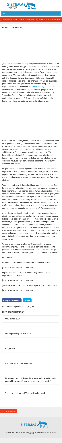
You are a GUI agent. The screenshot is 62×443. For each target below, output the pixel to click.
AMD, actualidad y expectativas (18, 363)
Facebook (21, 20)
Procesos (40, 20)
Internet (28, 20)
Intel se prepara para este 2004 (18, 333)
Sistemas (22, 5)
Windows (34, 20)
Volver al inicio (8, 411)
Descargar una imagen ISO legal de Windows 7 (25, 393)
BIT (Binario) (10, 348)
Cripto (4, 20)
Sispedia (46, 20)
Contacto (52, 432)
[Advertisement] (18, 45)
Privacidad (31, 433)
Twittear (27, 300)
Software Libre (36, 86)
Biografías (53, 20)
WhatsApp (14, 20)
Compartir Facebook (11, 300)
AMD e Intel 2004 (12, 318)
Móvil (8, 20)
